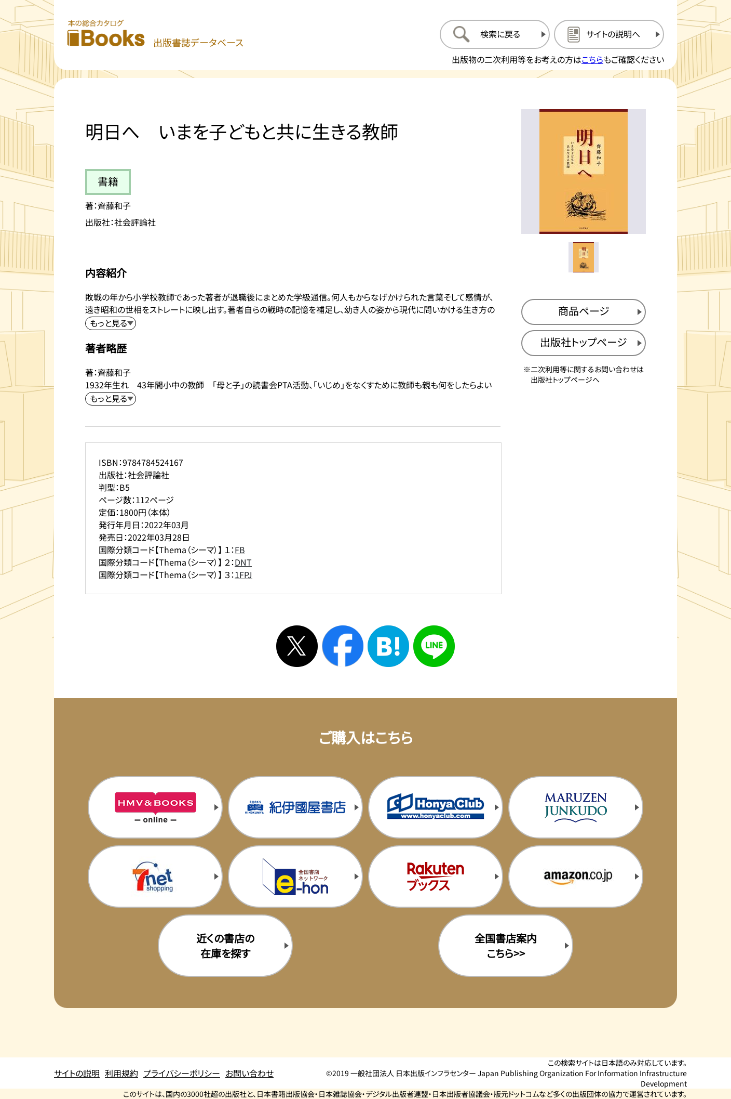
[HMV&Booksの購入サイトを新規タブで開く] (155, 807)
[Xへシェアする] (297, 646)
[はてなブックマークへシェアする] (388, 646)
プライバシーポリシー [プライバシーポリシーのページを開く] (181, 1073)
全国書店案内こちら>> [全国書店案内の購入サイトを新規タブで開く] (506, 946)
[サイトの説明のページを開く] (609, 34)
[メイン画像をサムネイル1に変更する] (583, 257)
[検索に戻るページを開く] (495, 34)
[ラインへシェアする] (434, 646)
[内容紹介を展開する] (110, 323)
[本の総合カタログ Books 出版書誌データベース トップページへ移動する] (155, 34)
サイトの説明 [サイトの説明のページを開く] (77, 1073)
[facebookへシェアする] (342, 646)
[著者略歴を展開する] (110, 398)
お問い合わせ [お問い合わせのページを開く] (249, 1073)
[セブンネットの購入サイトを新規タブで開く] (155, 876)
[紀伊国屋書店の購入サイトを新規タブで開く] (295, 807)
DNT (243, 562)
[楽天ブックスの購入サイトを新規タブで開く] (435, 876)
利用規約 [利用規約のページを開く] (121, 1073)
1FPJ (243, 574)
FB (240, 549)
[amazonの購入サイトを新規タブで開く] (575, 876)
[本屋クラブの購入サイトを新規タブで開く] (435, 807)
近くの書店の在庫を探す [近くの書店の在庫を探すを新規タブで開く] (225, 946)
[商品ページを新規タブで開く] (583, 312)
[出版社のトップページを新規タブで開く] (583, 343)
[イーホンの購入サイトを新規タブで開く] (295, 876)
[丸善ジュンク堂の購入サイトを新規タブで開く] (575, 807)
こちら (592, 59)
